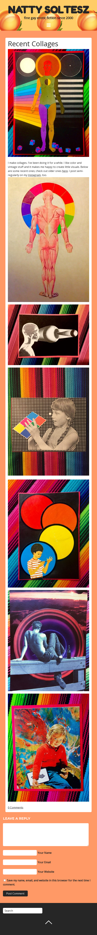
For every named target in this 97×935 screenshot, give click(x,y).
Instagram (34, 175)
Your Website (46, 872)
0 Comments (15, 807)
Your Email (44, 862)
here (65, 171)
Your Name (45, 853)
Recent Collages (33, 43)
